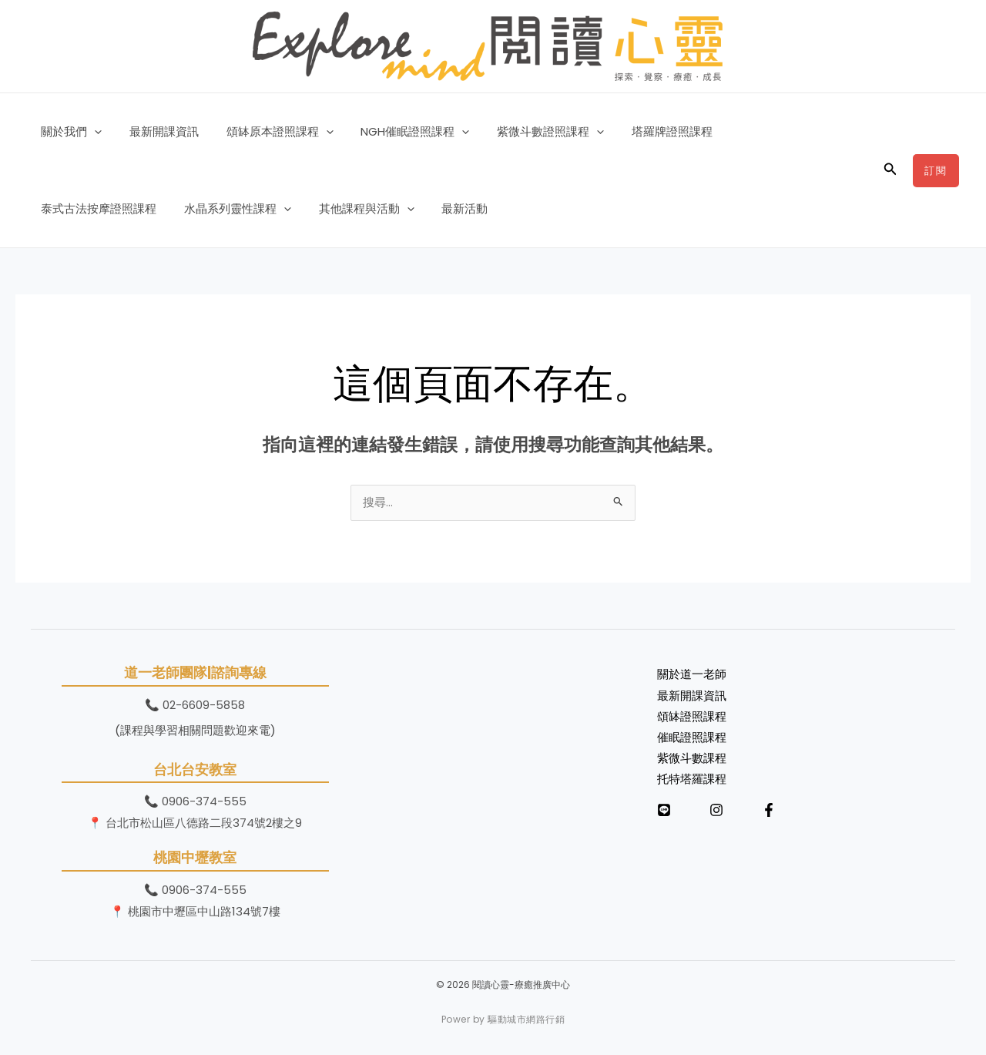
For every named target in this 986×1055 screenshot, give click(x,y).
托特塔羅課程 (691, 783)
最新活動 (310, 208)
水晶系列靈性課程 (92, 208)
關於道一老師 (691, 676)
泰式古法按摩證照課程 (769, 131)
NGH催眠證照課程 (399, 131)
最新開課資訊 (157, 131)
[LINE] (664, 814)
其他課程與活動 (216, 208)
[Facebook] (769, 814)
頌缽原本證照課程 (268, 131)
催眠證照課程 (691, 741)
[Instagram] (716, 814)
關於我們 (69, 131)
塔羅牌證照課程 (647, 131)
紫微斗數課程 (691, 762)
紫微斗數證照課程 (530, 131)
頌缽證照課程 (691, 719)
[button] (92, 131)
